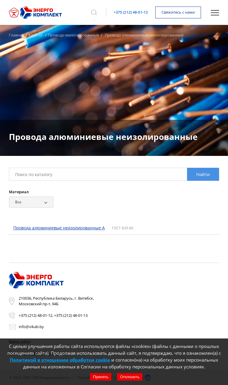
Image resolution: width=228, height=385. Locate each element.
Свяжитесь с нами (178, 12)
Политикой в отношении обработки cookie (60, 360)
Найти (203, 174)
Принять (100, 377)
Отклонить (130, 377)
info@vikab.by (31, 326)
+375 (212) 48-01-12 (131, 12)
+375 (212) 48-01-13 (71, 315)
